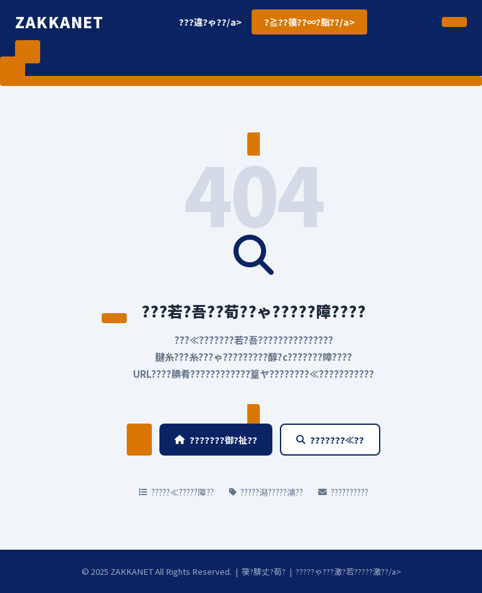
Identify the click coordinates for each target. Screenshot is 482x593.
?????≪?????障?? (176, 492)
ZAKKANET (59, 22)
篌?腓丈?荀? (264, 571)
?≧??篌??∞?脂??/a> (309, 21)
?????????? (343, 492)
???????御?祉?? (215, 439)
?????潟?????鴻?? (266, 492)
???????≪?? (330, 439)
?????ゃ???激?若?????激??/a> (348, 571)
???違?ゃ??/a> (210, 21)
